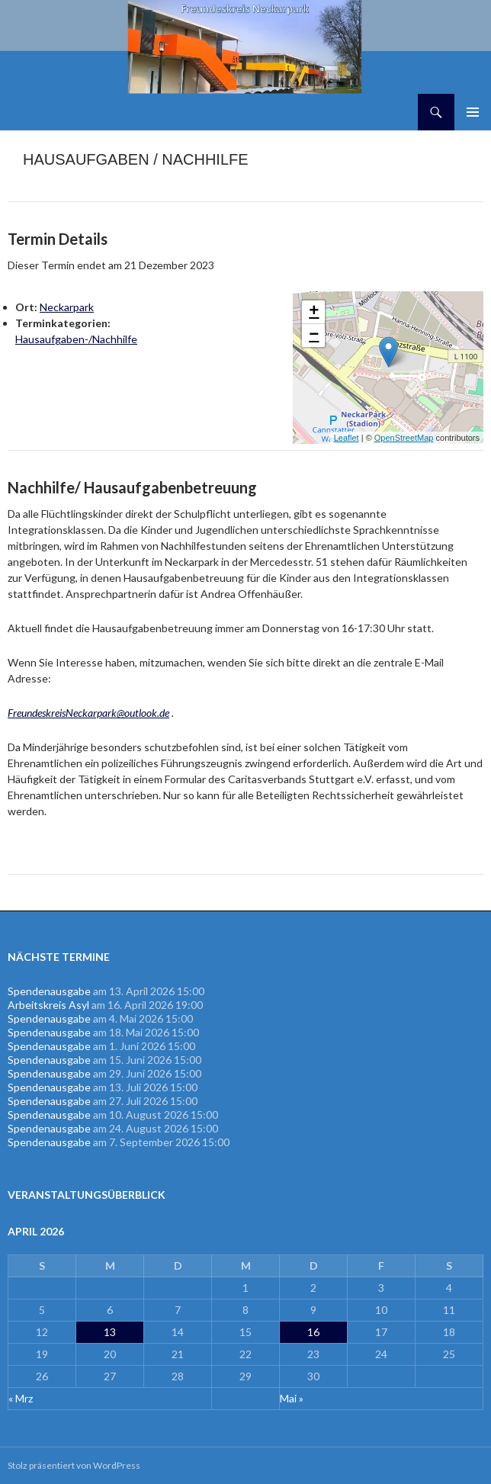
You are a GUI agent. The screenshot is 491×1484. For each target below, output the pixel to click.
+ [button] (314, 311)
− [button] (314, 335)
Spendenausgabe (49, 991)
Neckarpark (67, 306)
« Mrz (20, 1398)
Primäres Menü (472, 112)
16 (313, 1331)
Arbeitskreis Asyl (48, 1004)
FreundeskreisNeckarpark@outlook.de (88, 712)
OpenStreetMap (404, 437)
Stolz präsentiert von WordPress (74, 1465)
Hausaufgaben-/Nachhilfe (76, 338)
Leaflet (346, 437)
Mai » (291, 1398)
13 (110, 1331)
